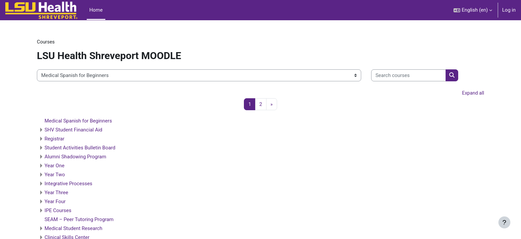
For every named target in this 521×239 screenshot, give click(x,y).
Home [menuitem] (96, 10)
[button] (472, 10)
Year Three (67, 193)
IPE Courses (69, 211)
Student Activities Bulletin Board (91, 148)
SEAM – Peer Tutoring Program (90, 220)
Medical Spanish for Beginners (89, 121)
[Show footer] (504, 222)
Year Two (66, 175)
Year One (66, 166)
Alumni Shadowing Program (87, 157)
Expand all (461, 94)
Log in (509, 10)
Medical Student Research (85, 229)
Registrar (66, 139)
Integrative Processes (80, 184)
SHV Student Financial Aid (85, 130)
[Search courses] (419, 76)
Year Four (66, 202)
